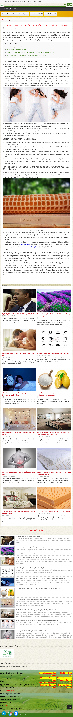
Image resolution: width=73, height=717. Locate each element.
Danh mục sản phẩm (11, 9)
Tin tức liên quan (6, 285)
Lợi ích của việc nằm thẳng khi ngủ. (17, 49)
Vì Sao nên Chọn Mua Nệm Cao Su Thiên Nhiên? (53, 511)
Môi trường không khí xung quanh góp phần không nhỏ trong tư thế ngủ (26, 55)
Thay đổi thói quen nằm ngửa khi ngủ (17, 47)
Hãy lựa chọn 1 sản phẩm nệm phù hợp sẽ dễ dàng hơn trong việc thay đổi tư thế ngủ (30, 52)
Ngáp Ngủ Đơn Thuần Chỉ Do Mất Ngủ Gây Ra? (18, 314)
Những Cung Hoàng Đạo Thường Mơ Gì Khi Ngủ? (53, 353)
